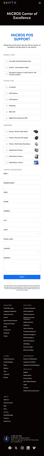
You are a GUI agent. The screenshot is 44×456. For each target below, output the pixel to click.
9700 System (13, 93)
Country (7, 248)
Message (7, 258)
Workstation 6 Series (16, 150)
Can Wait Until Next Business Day (20, 61)
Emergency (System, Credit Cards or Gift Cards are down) (22, 73)
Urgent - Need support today (19, 67)
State (6, 230)
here (39, 287)
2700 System (13, 99)
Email (6, 192)
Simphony (12, 106)
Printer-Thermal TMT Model (18, 138)
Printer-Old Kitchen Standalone (19, 144)
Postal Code (9, 239)
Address (7, 211)
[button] (40, 3)
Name (6, 173)
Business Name (9, 183)
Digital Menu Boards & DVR (18, 118)
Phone (6, 202)
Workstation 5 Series (16, 156)
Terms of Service (20, 290)
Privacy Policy (34, 288)
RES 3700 (12, 112)
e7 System (12, 87)
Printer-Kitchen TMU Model (18, 131)
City (6, 220)
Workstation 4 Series (16, 162)
